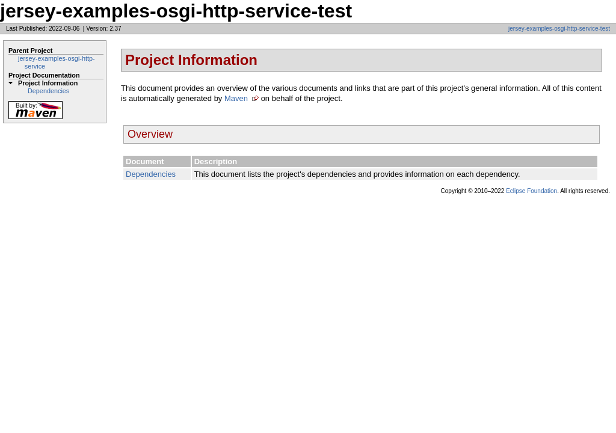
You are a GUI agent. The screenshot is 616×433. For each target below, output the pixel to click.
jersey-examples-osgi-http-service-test (559, 28)
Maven (236, 98)
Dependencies (48, 90)
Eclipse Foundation (531, 191)
